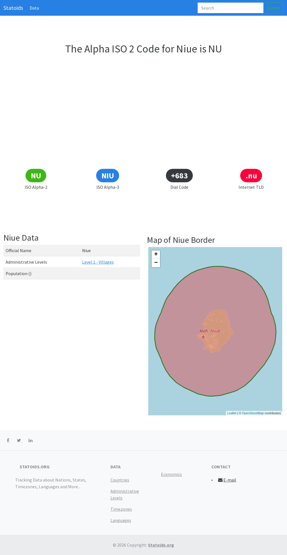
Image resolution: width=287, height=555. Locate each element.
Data (34, 8)
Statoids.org (161, 545)
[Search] (230, 8)
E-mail (226, 480)
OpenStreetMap (253, 413)
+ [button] (156, 254)
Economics (171, 474)
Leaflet (232, 413)
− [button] (156, 263)
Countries (119, 480)
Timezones (121, 509)
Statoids (13, 7)
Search (273, 8)
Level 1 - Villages (98, 262)
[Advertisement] (143, 126)
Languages (120, 520)
